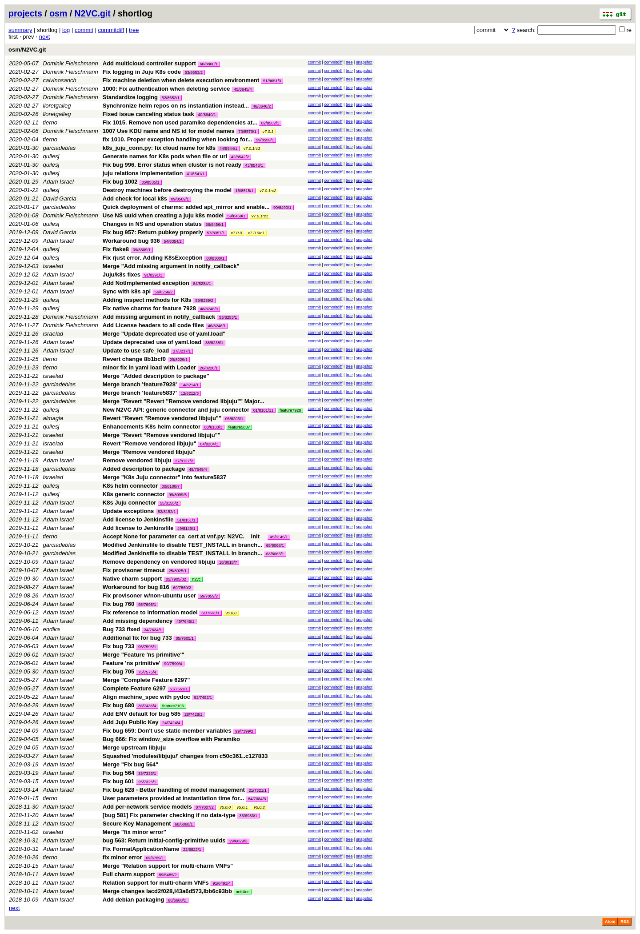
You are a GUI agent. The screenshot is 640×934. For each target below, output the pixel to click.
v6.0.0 (230, 613)
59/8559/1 (265, 140)
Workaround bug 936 (131, 240)
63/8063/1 (275, 554)
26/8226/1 (209, 368)
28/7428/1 (193, 714)
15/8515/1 (244, 190)
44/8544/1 (228, 148)
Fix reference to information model (150, 612)
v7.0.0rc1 (256, 233)
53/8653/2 (194, 72)
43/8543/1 (254, 165)
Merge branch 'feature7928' (140, 384)
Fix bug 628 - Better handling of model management (174, 789)
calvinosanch (59, 80)
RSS (624, 921)
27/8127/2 (184, 461)
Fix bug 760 (119, 604)
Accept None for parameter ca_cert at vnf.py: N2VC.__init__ (184, 536)
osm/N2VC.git (27, 49)
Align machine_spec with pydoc (146, 696)
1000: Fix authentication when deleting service (166, 88)
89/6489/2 (167, 875)
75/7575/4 (147, 672)
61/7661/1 (210, 613)
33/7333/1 (147, 773)
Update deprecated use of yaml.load (152, 342)
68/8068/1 (275, 545)
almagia (53, 418)
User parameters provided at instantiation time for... (174, 798)
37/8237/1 (182, 351)
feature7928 (290, 410)
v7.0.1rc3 (252, 148)
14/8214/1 (190, 385)
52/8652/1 (171, 98)
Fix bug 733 (119, 646)
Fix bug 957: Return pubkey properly (153, 232)
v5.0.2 (259, 807)
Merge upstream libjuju (134, 747)
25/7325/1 (147, 782)
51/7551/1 (179, 689)
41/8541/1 (195, 174)
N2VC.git (93, 13)
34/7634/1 (153, 630)
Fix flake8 (116, 249)
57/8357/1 (216, 233)
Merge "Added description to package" (156, 376)
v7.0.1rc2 (268, 190)
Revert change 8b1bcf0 (134, 359)
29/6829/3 (238, 841)
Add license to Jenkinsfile (138, 519)
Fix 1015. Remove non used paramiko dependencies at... (181, 122)
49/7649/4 (198, 469)
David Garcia (59, 198)
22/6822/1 (192, 849)
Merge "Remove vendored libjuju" (149, 452)
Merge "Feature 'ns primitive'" (143, 654)
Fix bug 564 (119, 773)
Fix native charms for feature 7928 (149, 308)
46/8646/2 (262, 106)
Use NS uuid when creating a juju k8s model (163, 215)
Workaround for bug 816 (136, 587)
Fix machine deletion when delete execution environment (181, 80)
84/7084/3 (257, 799)
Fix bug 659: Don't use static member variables (167, 730)
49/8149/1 (186, 528)
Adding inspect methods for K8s (147, 300)
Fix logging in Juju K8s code (142, 71)
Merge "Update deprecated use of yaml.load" (164, 333)
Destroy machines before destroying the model (167, 190)
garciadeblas (59, 147)
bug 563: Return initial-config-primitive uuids (164, 840)
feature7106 (173, 706)
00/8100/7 (171, 486)
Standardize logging (130, 97)
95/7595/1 (147, 647)
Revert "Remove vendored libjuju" (149, 443)
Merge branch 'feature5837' (140, 392)
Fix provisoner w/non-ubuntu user (149, 595)
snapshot (364, 62)
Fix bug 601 (119, 781)
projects (25, 13)
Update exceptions (128, 511)
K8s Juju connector (129, 502)
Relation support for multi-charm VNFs (156, 882)
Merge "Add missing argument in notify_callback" (171, 266)
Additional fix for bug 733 (137, 637)
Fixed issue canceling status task (148, 114)
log (66, 30)
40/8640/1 (207, 114)
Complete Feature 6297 (134, 688)
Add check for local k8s (135, 198)
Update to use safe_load (136, 350)
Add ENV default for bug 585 (142, 713)
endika (51, 629)
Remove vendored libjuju (137, 460)
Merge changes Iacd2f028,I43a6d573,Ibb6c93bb (167, 891)
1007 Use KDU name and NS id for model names (169, 131)
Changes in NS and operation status (152, 223)
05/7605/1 (184, 638)
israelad (53, 266)
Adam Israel (58, 181)
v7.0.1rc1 (260, 216)
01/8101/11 (263, 410)
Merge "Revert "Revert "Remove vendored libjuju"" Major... (183, 401)
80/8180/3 (213, 427)
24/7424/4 (171, 723)
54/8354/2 (172, 241)
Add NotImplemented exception (146, 283)
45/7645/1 (185, 621)
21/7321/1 (257, 790)
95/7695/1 (147, 604)
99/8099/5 (178, 495)
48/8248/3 (209, 309)
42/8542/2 (240, 157)
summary (20, 30)
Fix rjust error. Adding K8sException (153, 257)
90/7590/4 (173, 663)
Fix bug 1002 (120, 181)
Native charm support (132, 578)
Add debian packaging (133, 899)
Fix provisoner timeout (134, 570)
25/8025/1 (178, 571)
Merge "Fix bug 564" (131, 764)
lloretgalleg (57, 105)
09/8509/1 (180, 199)
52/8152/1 (167, 511)
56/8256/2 (163, 292)
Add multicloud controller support (149, 63)
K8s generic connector (134, 494)
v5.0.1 (242, 807)
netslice (243, 892)
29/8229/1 (179, 359)
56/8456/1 (215, 224)
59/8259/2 (204, 300)
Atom (610, 921)
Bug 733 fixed (121, 629)
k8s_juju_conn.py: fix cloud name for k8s (159, 147)
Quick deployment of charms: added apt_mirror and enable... (187, 207)
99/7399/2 (244, 731)
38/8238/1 (214, 343)
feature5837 (239, 427)
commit (84, 30)
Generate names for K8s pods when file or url (165, 156)
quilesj (51, 156)
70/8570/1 (247, 131)
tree (134, 30)
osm (58, 13)
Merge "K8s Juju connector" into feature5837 (164, 477)
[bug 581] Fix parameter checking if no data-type (169, 815)
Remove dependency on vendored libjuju (159, 561)
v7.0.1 (267, 131)
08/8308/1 (215, 258)
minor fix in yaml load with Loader (149, 367)
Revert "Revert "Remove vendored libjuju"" (162, 418)
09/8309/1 (142, 250)
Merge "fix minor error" (134, 832)
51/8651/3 (272, 81)
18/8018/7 (228, 562)
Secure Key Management (137, 823)
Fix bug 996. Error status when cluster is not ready (172, 164)
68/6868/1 (183, 824)
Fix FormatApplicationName (141, 849)
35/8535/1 (150, 182)
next (44, 36)
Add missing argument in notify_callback (159, 316)
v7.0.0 (236, 233)
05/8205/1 (234, 419)
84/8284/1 (202, 283)
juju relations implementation (143, 173)
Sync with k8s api (127, 291)
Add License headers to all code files (153, 325)
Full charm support (129, 874)
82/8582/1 (270, 123)
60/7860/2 (182, 587)
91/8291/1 (153, 275)
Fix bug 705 (119, 671)
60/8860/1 (209, 64)
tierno (50, 122)
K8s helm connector (130, 485)
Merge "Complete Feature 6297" (146, 680)
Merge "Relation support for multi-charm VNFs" (168, 865)
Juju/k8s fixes (121, 274)
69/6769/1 (155, 858)
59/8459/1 (236, 216)
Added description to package (144, 468)
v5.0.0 (225, 807)
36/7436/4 (147, 706)
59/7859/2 (209, 596)
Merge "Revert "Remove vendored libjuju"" (161, 435)
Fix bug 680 (119, 705)
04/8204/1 (209, 444)
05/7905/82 (176, 579)
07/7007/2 (204, 807)
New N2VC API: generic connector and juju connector (176, 409)
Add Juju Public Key (131, 722)
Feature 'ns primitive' (131, 663)
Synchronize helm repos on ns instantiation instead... (177, 105)
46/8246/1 (217, 326)
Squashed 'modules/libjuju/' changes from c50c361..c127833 (185, 756)
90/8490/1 (282, 207)
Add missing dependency (137, 620)
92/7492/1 (203, 697)
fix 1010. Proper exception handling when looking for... (178, 139)
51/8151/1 (186, 520)
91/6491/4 (221, 883)
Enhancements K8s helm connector (151, 426)
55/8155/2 (169, 503)
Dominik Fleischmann (70, 63)
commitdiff (111, 30)
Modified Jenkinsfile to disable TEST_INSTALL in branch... (183, 544)
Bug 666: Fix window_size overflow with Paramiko (171, 739)
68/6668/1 (177, 900)
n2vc (196, 579)
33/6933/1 (248, 816)
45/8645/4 (243, 89)
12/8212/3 (190, 393)
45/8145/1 (279, 537)
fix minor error (122, 857)
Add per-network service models (147, 806)
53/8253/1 (228, 317)
